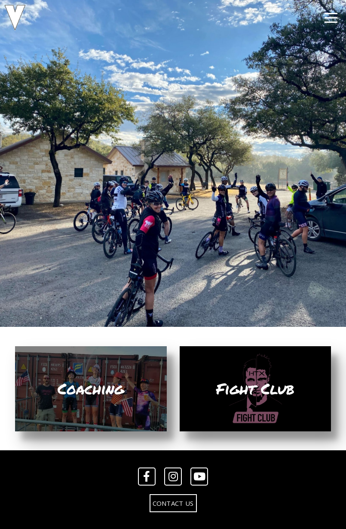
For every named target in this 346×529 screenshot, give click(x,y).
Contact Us (173, 503)
